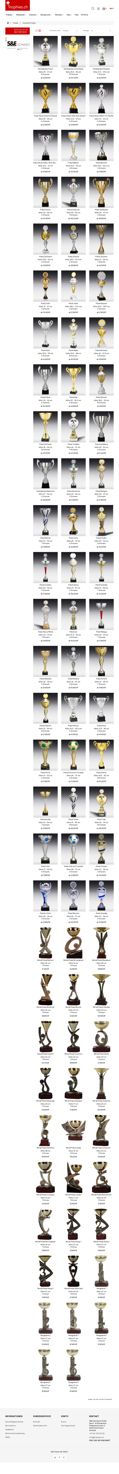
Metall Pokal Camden (101, 1015)
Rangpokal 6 (74, 1394)
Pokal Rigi (73, 400)
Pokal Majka (73, 353)
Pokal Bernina (101, 164)
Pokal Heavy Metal (45, 637)
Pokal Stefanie (45, 448)
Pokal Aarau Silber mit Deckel (101, 116)
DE (112, 8)
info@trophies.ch (96, 1449)
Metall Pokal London (73, 1205)
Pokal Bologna (101, 495)
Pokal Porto (45, 779)
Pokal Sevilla (45, 826)
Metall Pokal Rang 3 (45, 1299)
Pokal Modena (73, 684)
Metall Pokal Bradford (45, 1015)
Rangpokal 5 (46, 1394)
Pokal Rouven (101, 400)
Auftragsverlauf (68, 1437)
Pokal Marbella (45, 684)
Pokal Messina (73, 921)
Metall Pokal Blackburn (101, 968)
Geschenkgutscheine (14, 1433)
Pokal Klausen (101, 306)
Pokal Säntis (101, 779)
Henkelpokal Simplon (101, 69)
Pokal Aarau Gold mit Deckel (45, 116)
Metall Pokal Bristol (73, 1015)
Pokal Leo (73, 637)
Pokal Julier (73, 306)
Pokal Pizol (101, 731)
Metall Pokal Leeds (73, 1157)
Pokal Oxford (101, 684)
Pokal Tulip (101, 826)
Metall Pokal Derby (101, 1063)
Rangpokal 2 (46, 1347)
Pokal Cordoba (45, 590)
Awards (31, 15)
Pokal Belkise (73, 164)
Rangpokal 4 (101, 1347)
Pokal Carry (73, 542)
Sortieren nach (55, 30)
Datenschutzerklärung (15, 1445)
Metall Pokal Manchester (101, 1205)
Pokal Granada (101, 590)
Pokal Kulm (45, 353)
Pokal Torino (73, 826)
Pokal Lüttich (45, 921)
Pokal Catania (101, 873)
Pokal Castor (45, 211)
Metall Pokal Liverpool (45, 1205)
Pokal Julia (45, 306)
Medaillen (20, 15)
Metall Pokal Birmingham (73, 968)
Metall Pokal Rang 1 (73, 1252)
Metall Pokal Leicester (101, 1157)
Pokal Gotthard (45, 258)
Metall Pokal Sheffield (73, 1299)
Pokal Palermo (45, 731)
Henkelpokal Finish (45, 69)
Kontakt (36, 1433)
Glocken (55, 15)
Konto (63, 1433)
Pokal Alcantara (73, 495)
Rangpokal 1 (101, 1299)
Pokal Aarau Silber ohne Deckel (45, 164)
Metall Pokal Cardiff (45, 1063)
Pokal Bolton (45, 542)
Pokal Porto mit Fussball (73, 779)
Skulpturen (43, 15)
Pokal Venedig (101, 921)
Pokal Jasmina (101, 258)
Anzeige (86, 30)
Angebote (9, 1441)
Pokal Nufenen (101, 353)
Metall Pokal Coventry (74, 1063)
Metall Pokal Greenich (101, 1110)
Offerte (78, 15)
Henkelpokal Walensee (45, 495)
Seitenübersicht (40, 1437)
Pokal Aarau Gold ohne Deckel (73, 116)
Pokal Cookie (101, 542)
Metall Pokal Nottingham (45, 1252)
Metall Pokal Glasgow (73, 1110)
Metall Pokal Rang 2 (101, 1252)
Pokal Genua (73, 590)
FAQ (71, 15)
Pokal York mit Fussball (73, 873)
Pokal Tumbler (73, 448)
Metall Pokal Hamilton (45, 1157)
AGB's (7, 1449)
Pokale (9, 15)
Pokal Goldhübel (101, 211)
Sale (65, 15)
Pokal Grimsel (73, 258)
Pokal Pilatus (73, 731)
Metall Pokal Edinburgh (45, 1110)
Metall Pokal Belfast (45, 968)
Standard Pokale (29, 23)
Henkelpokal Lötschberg (73, 69)
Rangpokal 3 (74, 1347)
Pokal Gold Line (73, 211)
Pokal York (45, 873)
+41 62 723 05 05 (97, 1445)
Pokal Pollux (45, 400)
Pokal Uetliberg (101, 448)
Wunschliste (10, 1437)
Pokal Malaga (101, 637)
